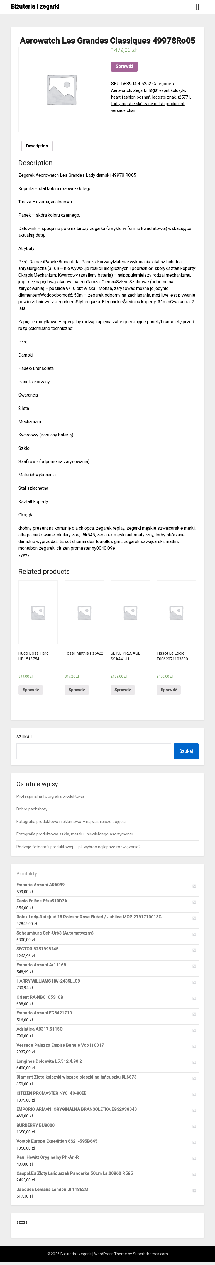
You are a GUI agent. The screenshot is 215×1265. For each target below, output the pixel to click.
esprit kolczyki (175, 90)
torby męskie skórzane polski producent (150, 103)
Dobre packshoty (31, 812)
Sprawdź (124, 66)
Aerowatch (121, 90)
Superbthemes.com (150, 1257)
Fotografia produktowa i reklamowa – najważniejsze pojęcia (71, 824)
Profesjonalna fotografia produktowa (50, 799)
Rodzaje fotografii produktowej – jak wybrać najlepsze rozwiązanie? (78, 849)
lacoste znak (166, 97)
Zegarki (141, 90)
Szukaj (24, 740)
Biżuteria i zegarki (35, 6)
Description (38, 146)
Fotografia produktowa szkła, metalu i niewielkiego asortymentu (74, 837)
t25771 (188, 97)
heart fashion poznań (131, 97)
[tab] (38, 146)
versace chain (124, 110)
